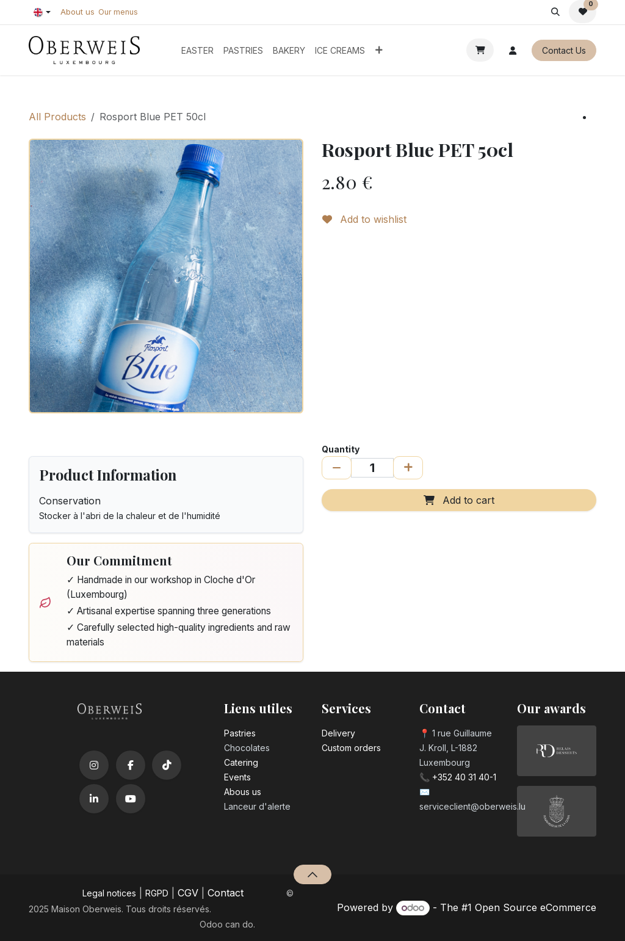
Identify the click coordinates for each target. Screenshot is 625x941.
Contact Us (564, 50)
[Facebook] (130, 765)
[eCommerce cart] (480, 50)
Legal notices (109, 893)
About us (77, 11)
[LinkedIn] (94, 798)
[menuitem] (197, 50)
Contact (226, 893)
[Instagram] (94, 765)
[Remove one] (337, 467)
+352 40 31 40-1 (464, 777)
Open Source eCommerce (535, 907)
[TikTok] (166, 765)
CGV (188, 893)
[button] (555, 11)
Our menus (118, 11)
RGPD (156, 893)
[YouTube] (130, 798)
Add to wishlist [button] (364, 219)
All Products (57, 117)
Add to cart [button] (459, 500)
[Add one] (408, 467)
